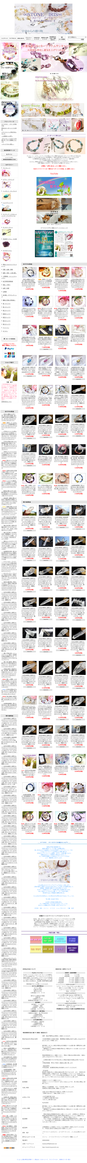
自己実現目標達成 (8, 281)
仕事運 (5, 291)
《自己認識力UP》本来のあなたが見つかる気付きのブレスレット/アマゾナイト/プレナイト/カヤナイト (61, 769)
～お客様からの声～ (7, 136)
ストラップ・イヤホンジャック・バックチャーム (9, 219)
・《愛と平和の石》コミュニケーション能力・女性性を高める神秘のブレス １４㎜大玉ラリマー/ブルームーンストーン (9, 656)
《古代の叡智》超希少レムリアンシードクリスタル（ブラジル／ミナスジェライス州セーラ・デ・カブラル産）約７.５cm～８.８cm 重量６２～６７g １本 (61, 552)
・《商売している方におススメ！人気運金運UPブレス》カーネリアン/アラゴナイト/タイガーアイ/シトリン (9, 426)
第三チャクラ (6, 310)
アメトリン (6, 327)
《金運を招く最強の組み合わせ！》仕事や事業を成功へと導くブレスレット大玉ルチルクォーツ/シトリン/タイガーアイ (78, 798)
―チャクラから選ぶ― (7, 144)
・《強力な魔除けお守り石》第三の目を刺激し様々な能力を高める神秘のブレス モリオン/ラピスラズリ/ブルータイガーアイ (9, 417)
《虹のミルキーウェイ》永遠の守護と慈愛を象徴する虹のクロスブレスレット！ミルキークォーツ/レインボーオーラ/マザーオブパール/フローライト (28, 711)
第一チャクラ (6, 303)
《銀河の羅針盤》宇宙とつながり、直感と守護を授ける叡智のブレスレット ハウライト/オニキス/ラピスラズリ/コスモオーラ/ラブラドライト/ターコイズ (61, 400)
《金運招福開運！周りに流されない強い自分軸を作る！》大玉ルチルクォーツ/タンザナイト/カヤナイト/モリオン (78, 488)
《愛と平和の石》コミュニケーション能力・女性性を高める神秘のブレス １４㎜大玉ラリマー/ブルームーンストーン (45, 459)
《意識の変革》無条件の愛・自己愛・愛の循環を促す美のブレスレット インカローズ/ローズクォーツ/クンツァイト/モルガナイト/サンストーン (78, 461)
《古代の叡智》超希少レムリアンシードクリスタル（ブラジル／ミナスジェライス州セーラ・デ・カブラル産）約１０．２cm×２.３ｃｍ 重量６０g (78, 400)
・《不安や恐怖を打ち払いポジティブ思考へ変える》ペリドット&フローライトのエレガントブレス (9, 692)
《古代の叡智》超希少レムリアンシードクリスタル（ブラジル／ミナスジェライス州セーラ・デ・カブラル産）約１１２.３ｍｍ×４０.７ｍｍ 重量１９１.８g (78, 581)
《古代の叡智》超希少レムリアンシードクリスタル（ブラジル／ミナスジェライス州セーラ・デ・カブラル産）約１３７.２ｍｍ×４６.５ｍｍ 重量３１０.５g (28, 613)
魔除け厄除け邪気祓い (9, 300)
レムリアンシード (9, 207)
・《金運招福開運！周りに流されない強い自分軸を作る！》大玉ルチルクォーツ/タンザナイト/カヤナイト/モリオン (9, 706)
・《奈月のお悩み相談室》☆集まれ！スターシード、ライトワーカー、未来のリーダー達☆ (9, 1044)
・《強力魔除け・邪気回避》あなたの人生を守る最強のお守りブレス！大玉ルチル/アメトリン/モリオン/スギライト (9, 1129)
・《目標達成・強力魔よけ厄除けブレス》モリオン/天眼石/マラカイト (9, 1065)
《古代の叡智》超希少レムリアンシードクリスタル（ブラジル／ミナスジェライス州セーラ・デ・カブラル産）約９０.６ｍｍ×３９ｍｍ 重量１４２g (28, 583)
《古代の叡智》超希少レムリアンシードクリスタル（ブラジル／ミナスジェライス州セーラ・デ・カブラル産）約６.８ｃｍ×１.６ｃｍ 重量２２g (45, 643)
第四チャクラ (6, 314)
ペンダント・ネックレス (9, 195)
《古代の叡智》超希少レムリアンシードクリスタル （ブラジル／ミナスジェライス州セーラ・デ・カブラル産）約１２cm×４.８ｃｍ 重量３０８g (28, 522)
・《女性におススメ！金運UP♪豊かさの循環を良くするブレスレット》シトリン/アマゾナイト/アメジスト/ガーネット (9, 1091)
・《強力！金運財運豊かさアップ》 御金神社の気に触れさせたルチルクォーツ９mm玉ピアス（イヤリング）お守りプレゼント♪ (9, 1051)
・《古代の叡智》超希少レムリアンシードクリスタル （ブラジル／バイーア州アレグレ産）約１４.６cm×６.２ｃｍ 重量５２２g (9, 732)
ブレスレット (9, 172)
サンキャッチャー (9, 231)
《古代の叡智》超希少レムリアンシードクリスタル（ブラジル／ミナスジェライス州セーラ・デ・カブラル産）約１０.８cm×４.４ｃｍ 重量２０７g (45, 681)
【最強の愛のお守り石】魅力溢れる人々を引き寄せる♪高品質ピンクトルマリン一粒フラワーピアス (28, 340)
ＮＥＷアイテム (9, 256)
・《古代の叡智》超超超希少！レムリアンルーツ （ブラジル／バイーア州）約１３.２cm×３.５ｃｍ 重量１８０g (9, 740)
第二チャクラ (6, 307)
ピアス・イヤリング (9, 183)
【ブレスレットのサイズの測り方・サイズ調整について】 (9, 140)
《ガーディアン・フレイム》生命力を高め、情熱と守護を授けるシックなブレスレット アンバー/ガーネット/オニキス (45, 400)
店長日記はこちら (6, 401)
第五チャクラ (6, 317)
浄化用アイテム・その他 (9, 243)
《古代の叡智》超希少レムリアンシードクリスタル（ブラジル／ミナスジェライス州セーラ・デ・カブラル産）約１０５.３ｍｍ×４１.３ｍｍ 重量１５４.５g (61, 581)
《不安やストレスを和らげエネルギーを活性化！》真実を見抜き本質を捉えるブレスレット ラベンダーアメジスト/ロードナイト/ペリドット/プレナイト (61, 284)
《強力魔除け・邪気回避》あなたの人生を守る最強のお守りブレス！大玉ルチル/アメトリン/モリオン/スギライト (61, 827)
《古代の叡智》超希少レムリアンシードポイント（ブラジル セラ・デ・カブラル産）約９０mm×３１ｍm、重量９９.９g (78, 550)
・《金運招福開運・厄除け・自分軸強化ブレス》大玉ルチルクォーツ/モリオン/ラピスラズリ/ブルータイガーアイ (9, 1072)
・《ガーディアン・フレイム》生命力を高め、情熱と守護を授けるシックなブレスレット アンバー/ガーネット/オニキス (9, 576)
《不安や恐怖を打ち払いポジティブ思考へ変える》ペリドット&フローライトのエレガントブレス (45, 488)
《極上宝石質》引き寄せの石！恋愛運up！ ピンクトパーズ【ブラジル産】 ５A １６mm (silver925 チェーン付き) (45, 370)
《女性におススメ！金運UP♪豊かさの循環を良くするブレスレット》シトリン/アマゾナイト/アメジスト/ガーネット (61, 798)
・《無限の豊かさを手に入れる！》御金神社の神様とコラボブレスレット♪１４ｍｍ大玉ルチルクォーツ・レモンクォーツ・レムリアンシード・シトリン (9, 510)
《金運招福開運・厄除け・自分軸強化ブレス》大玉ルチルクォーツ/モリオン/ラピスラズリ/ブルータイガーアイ (28, 798)
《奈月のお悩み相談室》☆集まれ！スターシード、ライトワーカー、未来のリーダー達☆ (28, 773)
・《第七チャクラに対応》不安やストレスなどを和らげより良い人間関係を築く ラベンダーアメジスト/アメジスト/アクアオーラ (9, 1109)
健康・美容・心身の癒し (10, 273)
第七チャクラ (6, 324)
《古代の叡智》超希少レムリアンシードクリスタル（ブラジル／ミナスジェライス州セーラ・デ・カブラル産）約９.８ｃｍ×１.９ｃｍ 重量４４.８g (78, 646)
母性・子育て (6, 285)
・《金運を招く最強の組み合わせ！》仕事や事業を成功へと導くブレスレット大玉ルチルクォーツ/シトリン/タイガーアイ (9, 1100)
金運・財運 (6, 288)
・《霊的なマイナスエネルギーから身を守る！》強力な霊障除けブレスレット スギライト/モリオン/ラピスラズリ (9, 455)
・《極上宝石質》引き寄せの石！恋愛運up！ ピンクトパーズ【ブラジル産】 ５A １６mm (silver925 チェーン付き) (9, 535)
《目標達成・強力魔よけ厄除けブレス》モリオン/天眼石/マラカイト (78, 768)
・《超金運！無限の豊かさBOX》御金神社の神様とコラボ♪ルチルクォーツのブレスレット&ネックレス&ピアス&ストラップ (9, 501)
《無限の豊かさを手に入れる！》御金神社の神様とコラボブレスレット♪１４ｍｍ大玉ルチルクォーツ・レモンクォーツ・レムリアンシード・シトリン (61, 342)
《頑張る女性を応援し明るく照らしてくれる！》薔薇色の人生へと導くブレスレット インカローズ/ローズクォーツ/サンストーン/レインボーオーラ (61, 313)
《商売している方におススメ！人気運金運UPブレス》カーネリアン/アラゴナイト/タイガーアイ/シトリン (45, 282)
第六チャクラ (6, 321)
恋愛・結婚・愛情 (8, 269)
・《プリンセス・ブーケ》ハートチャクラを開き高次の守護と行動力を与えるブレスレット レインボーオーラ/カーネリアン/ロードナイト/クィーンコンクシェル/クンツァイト (9, 566)
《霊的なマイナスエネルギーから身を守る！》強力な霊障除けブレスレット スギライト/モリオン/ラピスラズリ (28, 311)
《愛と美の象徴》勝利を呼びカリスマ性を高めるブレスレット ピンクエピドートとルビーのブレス (61, 459)
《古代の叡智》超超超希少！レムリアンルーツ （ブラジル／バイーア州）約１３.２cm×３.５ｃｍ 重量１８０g (61, 520)
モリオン (5, 331)
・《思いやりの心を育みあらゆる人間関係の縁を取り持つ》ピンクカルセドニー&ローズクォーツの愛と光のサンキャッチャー (9, 520)
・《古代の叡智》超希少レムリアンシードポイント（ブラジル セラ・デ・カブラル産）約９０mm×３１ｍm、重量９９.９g (9, 790)
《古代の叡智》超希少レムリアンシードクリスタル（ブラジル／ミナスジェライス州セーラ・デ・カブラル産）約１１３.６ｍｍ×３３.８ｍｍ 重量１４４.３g (45, 581)
